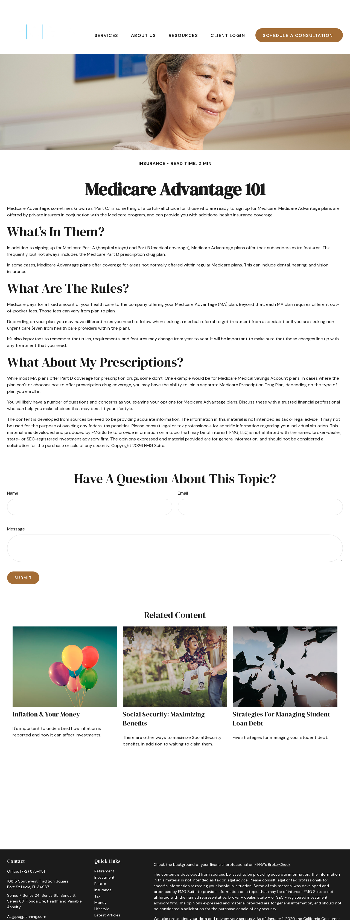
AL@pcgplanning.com (26, 900)
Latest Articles (107, 898)
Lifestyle (101, 892)
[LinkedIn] (20, 909)
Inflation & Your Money (46, 697)
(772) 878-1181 (32, 854)
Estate (100, 867)
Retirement (104, 854)
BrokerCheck (279, 848)
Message (16, 512)
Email (183, 477)
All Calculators (107, 911)
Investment (104, 860)
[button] (106, 18)
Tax (97, 879)
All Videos (103, 904)
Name (12, 477)
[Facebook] (10, 909)
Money (100, 886)
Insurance (103, 873)
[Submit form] (23, 561)
